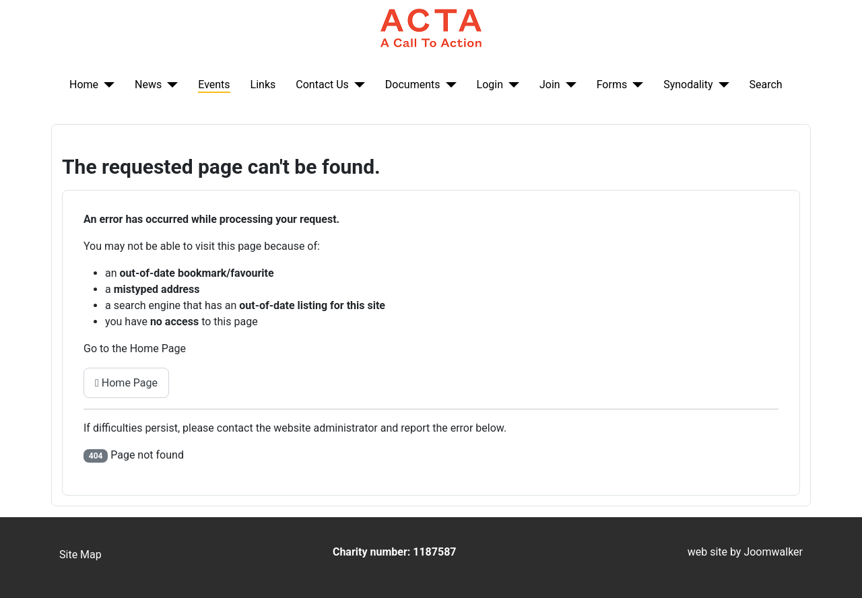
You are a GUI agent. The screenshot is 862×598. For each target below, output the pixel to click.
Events (214, 84)
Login (490, 84)
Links (263, 84)
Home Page (126, 382)
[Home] (106, 85)
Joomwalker (773, 551)
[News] (170, 85)
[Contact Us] (357, 85)
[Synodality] (721, 85)
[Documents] (448, 85)
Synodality (687, 84)
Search (766, 84)
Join (549, 84)
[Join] (568, 85)
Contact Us (322, 84)
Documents (412, 84)
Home (83, 84)
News (148, 84)
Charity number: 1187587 (395, 551)
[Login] (511, 85)
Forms (612, 84)
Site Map (80, 554)
